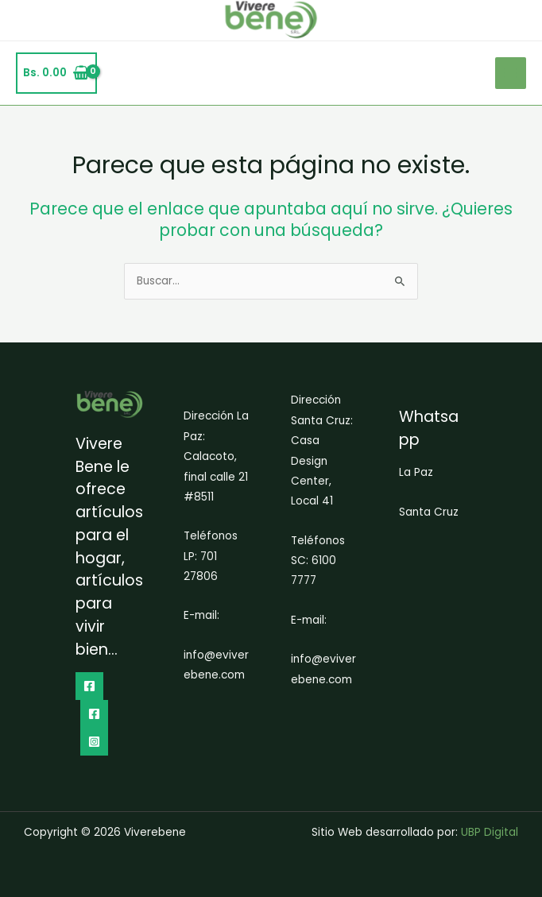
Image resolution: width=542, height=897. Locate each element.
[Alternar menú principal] (510, 72)
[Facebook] (89, 686)
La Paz (416, 472)
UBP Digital (489, 832)
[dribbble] (94, 714)
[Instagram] (94, 742)
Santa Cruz (429, 512)
